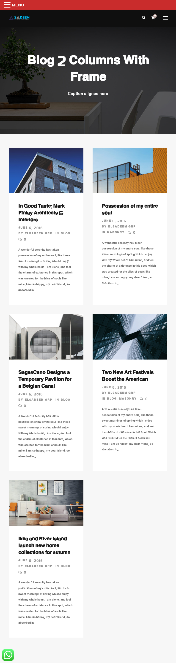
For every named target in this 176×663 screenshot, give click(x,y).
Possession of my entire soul (130, 210)
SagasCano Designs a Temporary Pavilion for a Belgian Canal (44, 380)
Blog (65, 233)
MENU (18, 5)
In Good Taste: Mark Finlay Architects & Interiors (41, 213)
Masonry (115, 232)
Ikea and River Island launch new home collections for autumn (44, 546)
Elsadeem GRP (38, 233)
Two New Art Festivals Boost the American (128, 377)
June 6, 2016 (30, 228)
